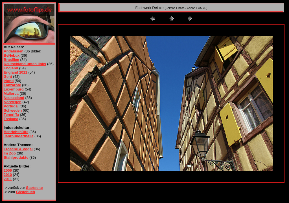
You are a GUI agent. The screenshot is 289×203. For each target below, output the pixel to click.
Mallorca (11, 93)
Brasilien (11, 60)
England (11, 68)
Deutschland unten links (25, 64)
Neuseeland (14, 98)
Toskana (11, 119)
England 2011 (15, 72)
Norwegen (12, 102)
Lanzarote (12, 85)
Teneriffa (11, 114)
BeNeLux (11, 55)
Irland (9, 81)
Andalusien (13, 51)
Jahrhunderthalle (18, 136)
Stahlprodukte (16, 157)
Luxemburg (14, 89)
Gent (8, 76)
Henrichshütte (16, 132)
